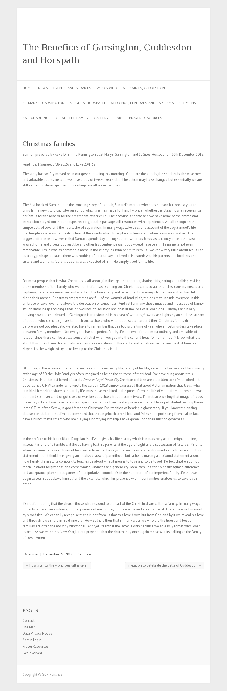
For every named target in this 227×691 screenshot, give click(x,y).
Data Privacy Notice (37, 633)
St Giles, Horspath (87, 102)
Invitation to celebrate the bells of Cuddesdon (165, 565)
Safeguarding (35, 117)
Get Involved (32, 653)
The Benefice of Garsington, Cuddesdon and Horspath (107, 53)
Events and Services (72, 87)
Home (28, 87)
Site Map (29, 627)
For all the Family (71, 117)
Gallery (101, 117)
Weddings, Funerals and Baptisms (142, 102)
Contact (29, 620)
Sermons (187, 102)
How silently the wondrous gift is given (56, 565)
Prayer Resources (145, 117)
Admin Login (32, 640)
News (43, 87)
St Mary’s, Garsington (44, 102)
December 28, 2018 (58, 554)
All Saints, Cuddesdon (144, 87)
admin (33, 554)
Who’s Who (107, 87)
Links (119, 117)
